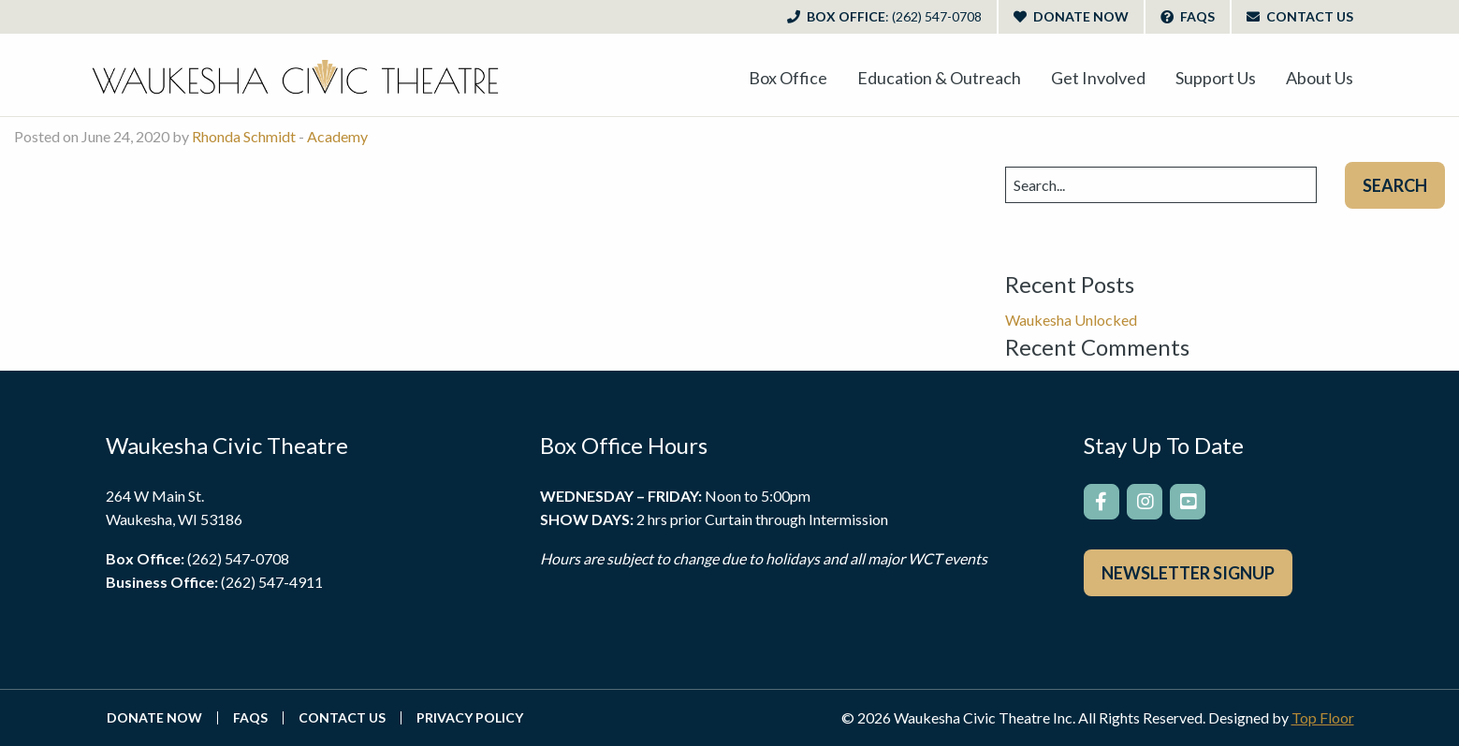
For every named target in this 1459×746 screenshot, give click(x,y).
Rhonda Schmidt (244, 136)
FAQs (1187, 16)
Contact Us (1300, 16)
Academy (337, 136)
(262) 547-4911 (272, 582)
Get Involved (1098, 77)
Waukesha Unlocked (1071, 320)
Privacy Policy (469, 717)
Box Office (884, 16)
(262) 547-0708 (238, 558)
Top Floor (1322, 717)
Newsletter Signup (1188, 573)
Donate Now (1071, 16)
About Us (1319, 77)
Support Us (1215, 77)
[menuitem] (788, 77)
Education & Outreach (939, 77)
